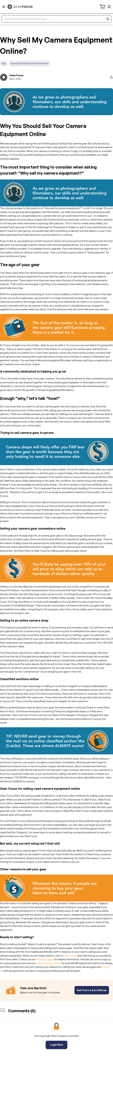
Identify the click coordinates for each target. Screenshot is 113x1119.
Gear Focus (70, 955)
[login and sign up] (109, 6)
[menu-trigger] (4, 7)
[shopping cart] (103, 7)
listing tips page (45, 959)
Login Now (56, 1044)
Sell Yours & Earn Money (92, 990)
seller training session (48, 963)
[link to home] (20, 6)
